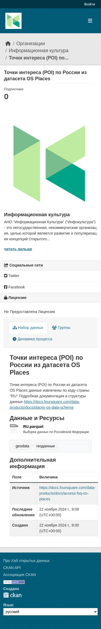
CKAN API (12, 567)
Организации (30, 43)
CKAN (12, 595)
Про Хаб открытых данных (26, 560)
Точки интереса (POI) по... (38, 58)
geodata (22, 446)
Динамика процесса (32, 339)
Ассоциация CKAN (19, 575)
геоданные (45, 446)
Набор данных (28, 327)
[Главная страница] (8, 43)
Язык (8, 605)
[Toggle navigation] (90, 21)
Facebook (14, 287)
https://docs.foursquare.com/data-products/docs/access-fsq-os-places (67, 493)
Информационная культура (38, 50)
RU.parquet (33, 426)
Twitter (11, 276)
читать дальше (18, 249)
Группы (61, 327)
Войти (89, 4)
